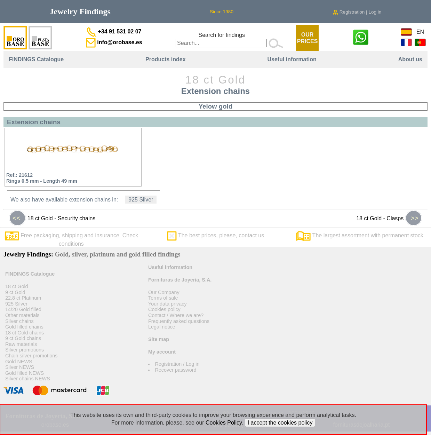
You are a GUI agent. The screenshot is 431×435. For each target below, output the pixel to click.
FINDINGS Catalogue (36, 59)
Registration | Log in (357, 12)
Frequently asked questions (178, 321)
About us (410, 59)
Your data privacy (167, 304)
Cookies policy (164, 309)
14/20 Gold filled (23, 309)
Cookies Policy (224, 423)
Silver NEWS (19, 367)
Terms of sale (163, 298)
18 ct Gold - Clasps (389, 218)
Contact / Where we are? (175, 315)
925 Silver (140, 200)
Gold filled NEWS (24, 373)
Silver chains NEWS (27, 378)
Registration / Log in (177, 364)
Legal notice (161, 327)
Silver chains (19, 321)
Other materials (22, 315)
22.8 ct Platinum (23, 298)
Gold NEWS (18, 361)
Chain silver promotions (31, 355)
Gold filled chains (24, 327)
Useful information (291, 59)
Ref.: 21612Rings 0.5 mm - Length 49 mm (41, 178)
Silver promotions (24, 350)
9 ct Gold (15, 292)
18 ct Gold (16, 286)
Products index (165, 59)
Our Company (163, 292)
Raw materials (21, 344)
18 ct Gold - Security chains (52, 218)
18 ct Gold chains (24, 332)
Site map (158, 339)
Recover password (175, 370)
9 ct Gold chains (23, 338)
